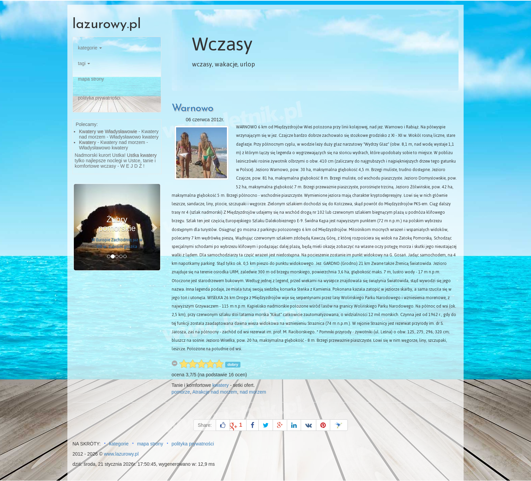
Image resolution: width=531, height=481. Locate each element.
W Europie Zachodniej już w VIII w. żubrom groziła (116, 243)
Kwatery (87, 142)
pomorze (181, 392)
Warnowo (192, 108)
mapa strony (91, 79)
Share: (205, 425)
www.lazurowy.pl (121, 454)
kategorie (90, 47)
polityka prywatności (99, 98)
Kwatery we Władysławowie (108, 131)
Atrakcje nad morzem (214, 392)
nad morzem (253, 392)
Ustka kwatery (142, 155)
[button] (80, 227)
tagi (84, 63)
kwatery (220, 385)
